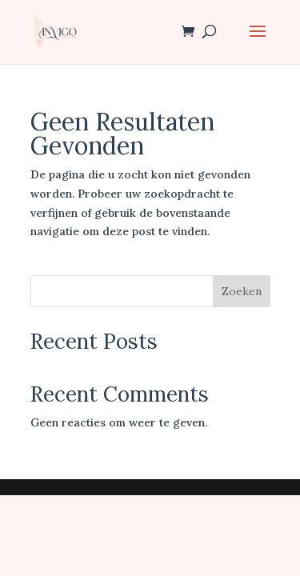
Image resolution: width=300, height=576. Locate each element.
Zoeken (242, 291)
